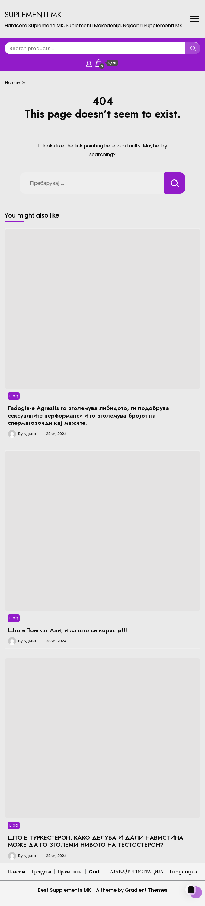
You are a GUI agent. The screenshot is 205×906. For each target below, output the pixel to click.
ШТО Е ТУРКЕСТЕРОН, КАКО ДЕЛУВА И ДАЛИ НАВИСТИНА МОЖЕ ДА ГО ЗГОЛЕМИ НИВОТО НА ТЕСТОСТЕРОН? (95, 841)
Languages (183, 871)
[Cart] (190, 889)
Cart (94, 871)
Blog (13, 395)
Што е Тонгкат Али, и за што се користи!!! (68, 630)
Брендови (41, 871)
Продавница (70, 871)
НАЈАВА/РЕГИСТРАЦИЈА (134, 871)
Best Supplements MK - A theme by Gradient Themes (103, 890)
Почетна (16, 871)
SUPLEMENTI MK (33, 14)
